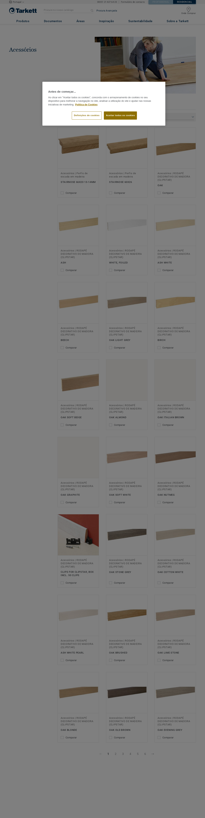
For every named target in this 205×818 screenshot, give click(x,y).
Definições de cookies (86, 115)
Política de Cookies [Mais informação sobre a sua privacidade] (86, 104)
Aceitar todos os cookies (120, 115)
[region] (103, 104)
